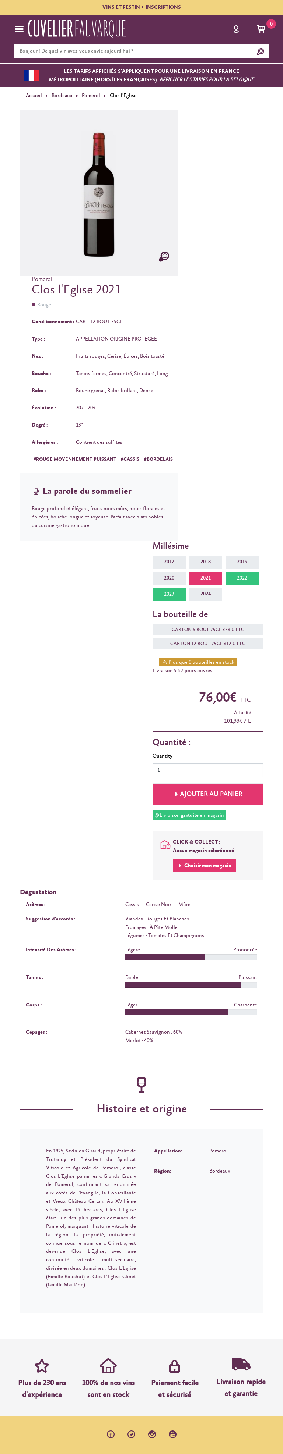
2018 (205, 562)
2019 (242, 562)
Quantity (162, 756)
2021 (205, 578)
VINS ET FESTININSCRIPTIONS (141, 7)
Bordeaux (62, 96)
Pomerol (91, 96)
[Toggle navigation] (19, 29)
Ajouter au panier (211, 794)
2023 (169, 594)
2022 (242, 578)
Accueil (34, 96)
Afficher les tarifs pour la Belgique (207, 80)
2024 (205, 594)
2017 (169, 562)
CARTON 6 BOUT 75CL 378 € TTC (204, 629)
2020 (169, 578)
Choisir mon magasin (207, 866)
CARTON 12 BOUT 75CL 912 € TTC (204, 643)
